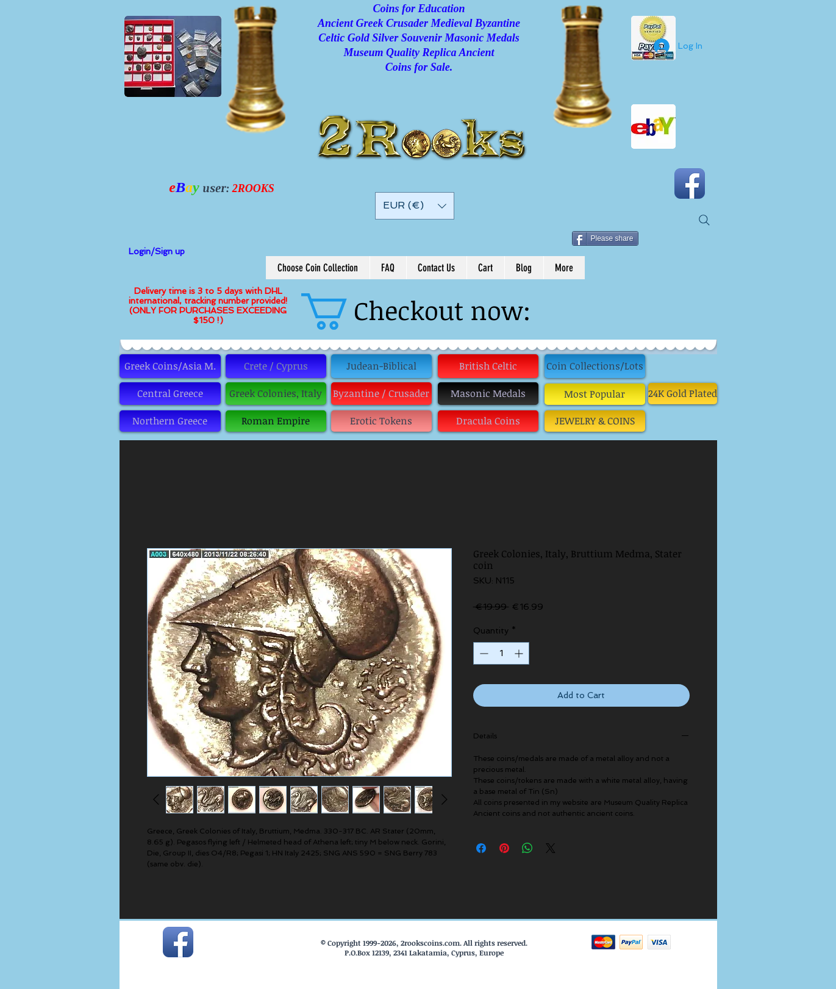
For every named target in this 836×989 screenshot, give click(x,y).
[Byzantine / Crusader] (381, 393)
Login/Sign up (157, 251)
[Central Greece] (170, 393)
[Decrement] (482, 653)
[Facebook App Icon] (689, 183)
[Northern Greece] (170, 421)
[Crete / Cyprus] (276, 366)
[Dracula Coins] (488, 421)
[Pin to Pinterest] (684, 235)
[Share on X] (550, 848)
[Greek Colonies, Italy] (276, 393)
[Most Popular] (595, 394)
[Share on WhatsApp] (527, 848)
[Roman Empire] (276, 421)
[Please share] (605, 238)
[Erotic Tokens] (381, 421)
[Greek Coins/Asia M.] (170, 366)
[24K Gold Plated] (682, 393)
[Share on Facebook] (481, 848)
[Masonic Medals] (488, 393)
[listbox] (414, 206)
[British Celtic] (488, 366)
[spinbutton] (501, 653)
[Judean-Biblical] (381, 366)
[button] (414, 206)
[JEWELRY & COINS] (595, 421)
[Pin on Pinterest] (504, 848)
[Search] (704, 220)
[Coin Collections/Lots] (595, 366)
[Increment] (519, 653)
